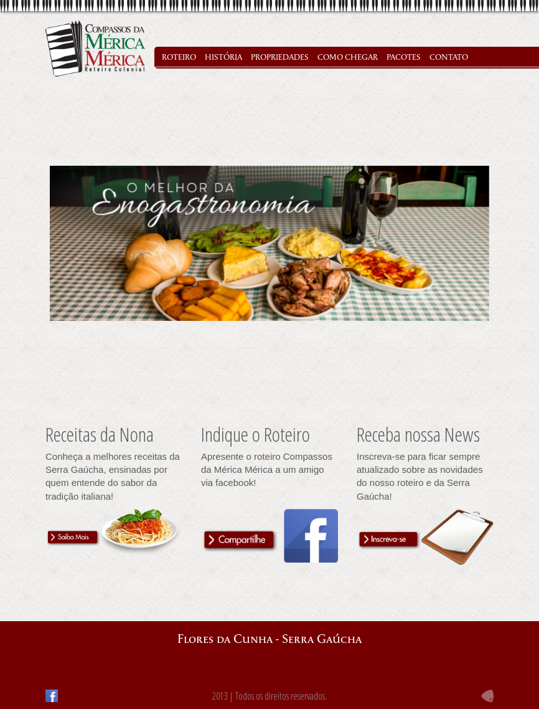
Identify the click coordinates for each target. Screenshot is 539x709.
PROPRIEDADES (280, 57)
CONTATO (448, 57)
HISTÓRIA (223, 57)
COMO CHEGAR (347, 57)
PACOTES (404, 57)
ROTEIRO (179, 57)
